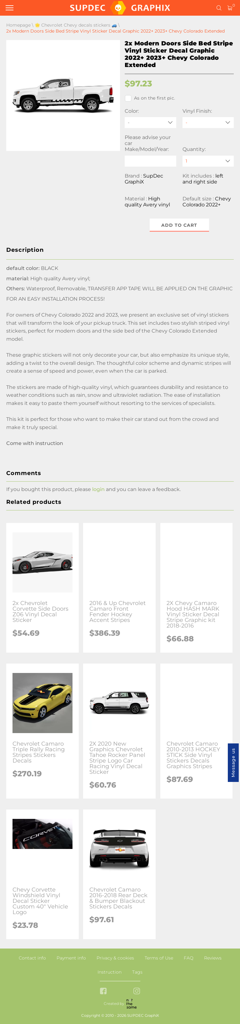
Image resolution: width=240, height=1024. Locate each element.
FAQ (188, 958)
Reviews (213, 958)
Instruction (110, 972)
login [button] (98, 489)
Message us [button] (233, 762)
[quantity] (208, 161)
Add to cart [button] (179, 225)
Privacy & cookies (115, 958)
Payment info (71, 958)
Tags (137, 972)
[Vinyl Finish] (208, 122)
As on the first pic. (150, 98)
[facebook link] (103, 992)
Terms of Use (159, 958)
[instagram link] (137, 992)
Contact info (32, 958)
